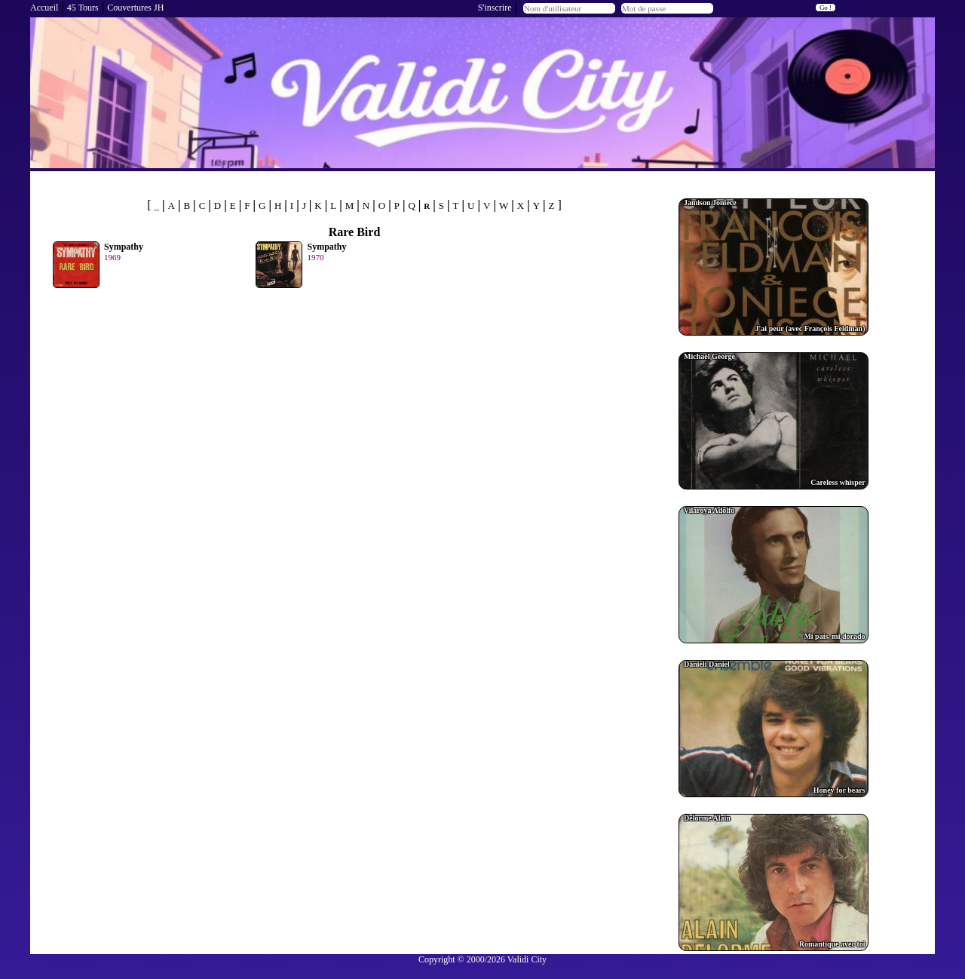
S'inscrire (495, 7)
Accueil (44, 7)
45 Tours (83, 7)
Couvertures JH (135, 7)
